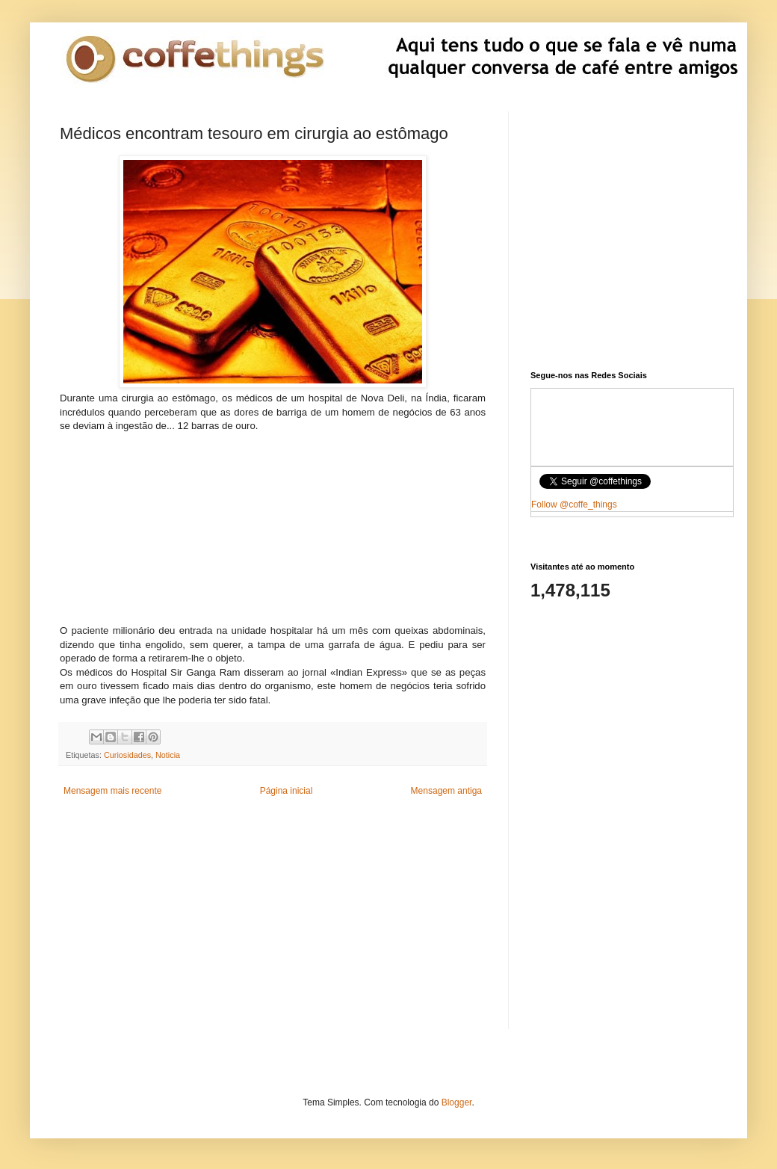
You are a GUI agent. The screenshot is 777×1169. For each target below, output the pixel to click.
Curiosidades (127, 754)
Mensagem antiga (446, 791)
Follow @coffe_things (574, 504)
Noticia (167, 754)
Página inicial (286, 791)
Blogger (457, 1102)
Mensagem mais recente (112, 791)
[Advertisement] (272, 527)
